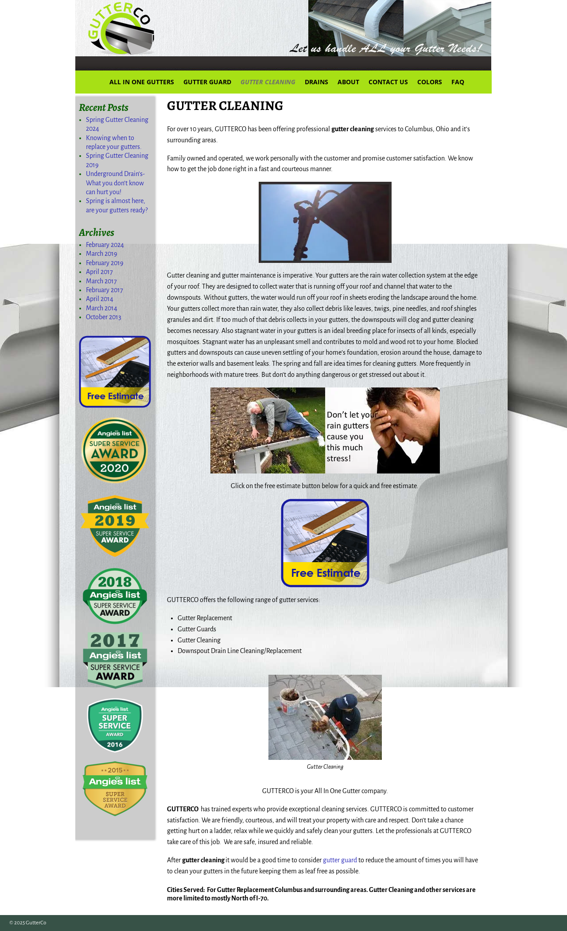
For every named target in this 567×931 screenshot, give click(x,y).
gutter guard (340, 860)
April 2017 (99, 271)
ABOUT (348, 82)
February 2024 (105, 244)
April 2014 (99, 298)
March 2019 (101, 253)
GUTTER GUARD (207, 82)
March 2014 (101, 308)
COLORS (429, 82)
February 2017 (104, 289)
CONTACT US (388, 82)
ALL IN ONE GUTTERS (141, 82)
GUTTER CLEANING (268, 82)
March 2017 (101, 281)
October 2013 (103, 317)
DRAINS (316, 82)
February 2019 (105, 262)
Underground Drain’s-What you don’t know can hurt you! (115, 183)
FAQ (457, 82)
